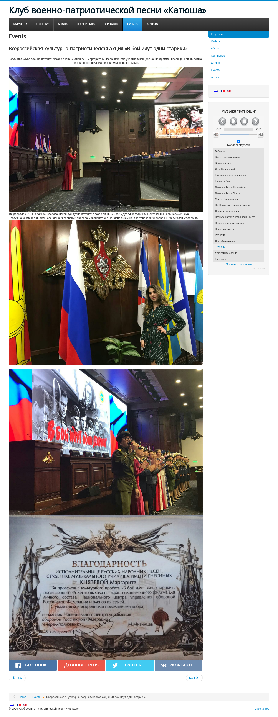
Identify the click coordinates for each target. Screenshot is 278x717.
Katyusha (217, 34)
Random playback (238, 145)
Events (215, 70)
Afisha (215, 48)
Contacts (216, 62)
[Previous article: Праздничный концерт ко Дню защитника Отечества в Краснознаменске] (17, 678)
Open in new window (239, 264)
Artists (215, 77)
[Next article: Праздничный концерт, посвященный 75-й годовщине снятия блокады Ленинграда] (194, 678)
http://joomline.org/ (259, 268)
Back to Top (262, 708)
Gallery (215, 41)
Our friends (218, 55)
